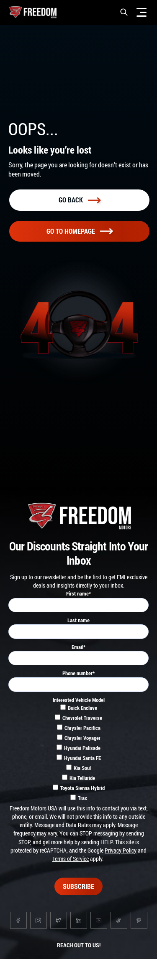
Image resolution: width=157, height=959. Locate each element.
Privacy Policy (120, 850)
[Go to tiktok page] (119, 920)
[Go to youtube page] (98, 920)
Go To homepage (79, 231)
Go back (79, 199)
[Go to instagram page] (38, 920)
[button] (124, 12)
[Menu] (141, 12)
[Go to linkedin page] (78, 920)
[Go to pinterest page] (139, 920)
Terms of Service (70, 859)
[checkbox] (78, 754)
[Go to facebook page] (18, 920)
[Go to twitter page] (58, 920)
